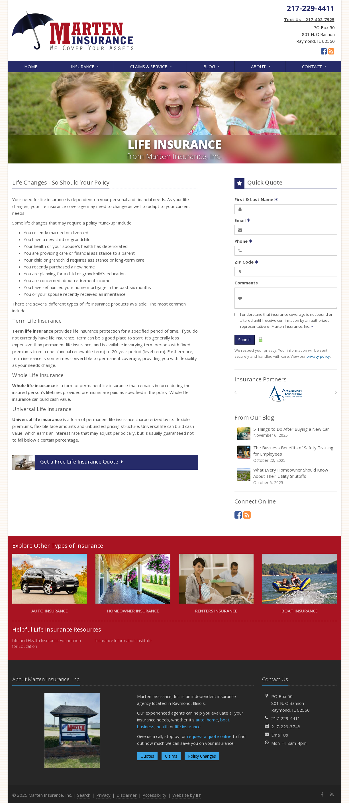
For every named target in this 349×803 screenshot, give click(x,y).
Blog (212, 66)
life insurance (188, 726)
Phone (243, 241)
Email (242, 220)
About (261, 66)
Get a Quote (68, 462)
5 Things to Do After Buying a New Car (286, 433)
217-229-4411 (285, 718)
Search (83, 795)
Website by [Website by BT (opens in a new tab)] (186, 795)
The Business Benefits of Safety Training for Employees (286, 454)
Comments (246, 283)
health (163, 726)
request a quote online (209, 736)
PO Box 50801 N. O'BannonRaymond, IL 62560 (290, 703)
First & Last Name (256, 199)
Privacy (103, 795)
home (212, 720)
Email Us (279, 735)
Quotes (147, 756)
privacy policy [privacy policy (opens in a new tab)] (318, 356)
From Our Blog (254, 417)
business (145, 726)
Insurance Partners (260, 379)
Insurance (85, 66)
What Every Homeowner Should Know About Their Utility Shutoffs (286, 476)
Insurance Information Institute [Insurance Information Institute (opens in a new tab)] (123, 640)
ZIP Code (246, 262)
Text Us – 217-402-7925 (309, 19)
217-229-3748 (285, 726)
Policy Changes (202, 756)
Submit (244, 339)
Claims (171, 756)
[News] (331, 51)
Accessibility (154, 795)
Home (30, 66)
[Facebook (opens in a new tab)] (324, 51)
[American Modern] (285, 394)
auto (200, 720)
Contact (314, 66)
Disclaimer (127, 795)
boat (224, 720)
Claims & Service (151, 66)
